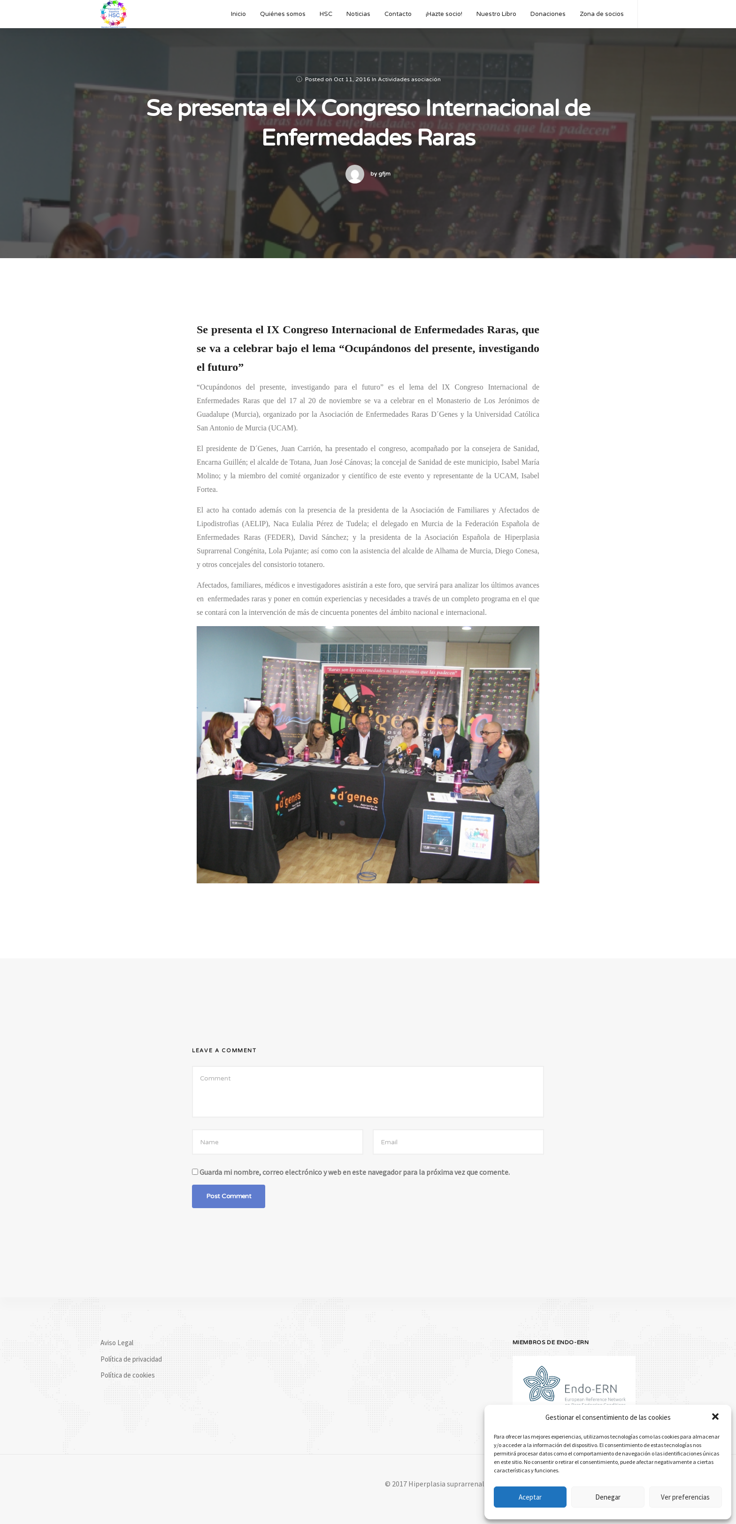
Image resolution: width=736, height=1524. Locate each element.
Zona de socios (602, 14)
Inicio (238, 14)
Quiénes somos (283, 14)
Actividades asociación (409, 79)
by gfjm (380, 174)
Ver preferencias (685, 1497)
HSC (326, 14)
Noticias (358, 14)
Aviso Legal (116, 1342)
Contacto (398, 14)
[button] (716, 1417)
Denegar (608, 1497)
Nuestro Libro (496, 14)
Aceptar (530, 1497)
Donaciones (548, 14)
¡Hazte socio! (444, 14)
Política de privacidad (131, 1359)
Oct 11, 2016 (352, 79)
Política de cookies (127, 1375)
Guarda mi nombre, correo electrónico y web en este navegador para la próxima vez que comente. (354, 1172)
